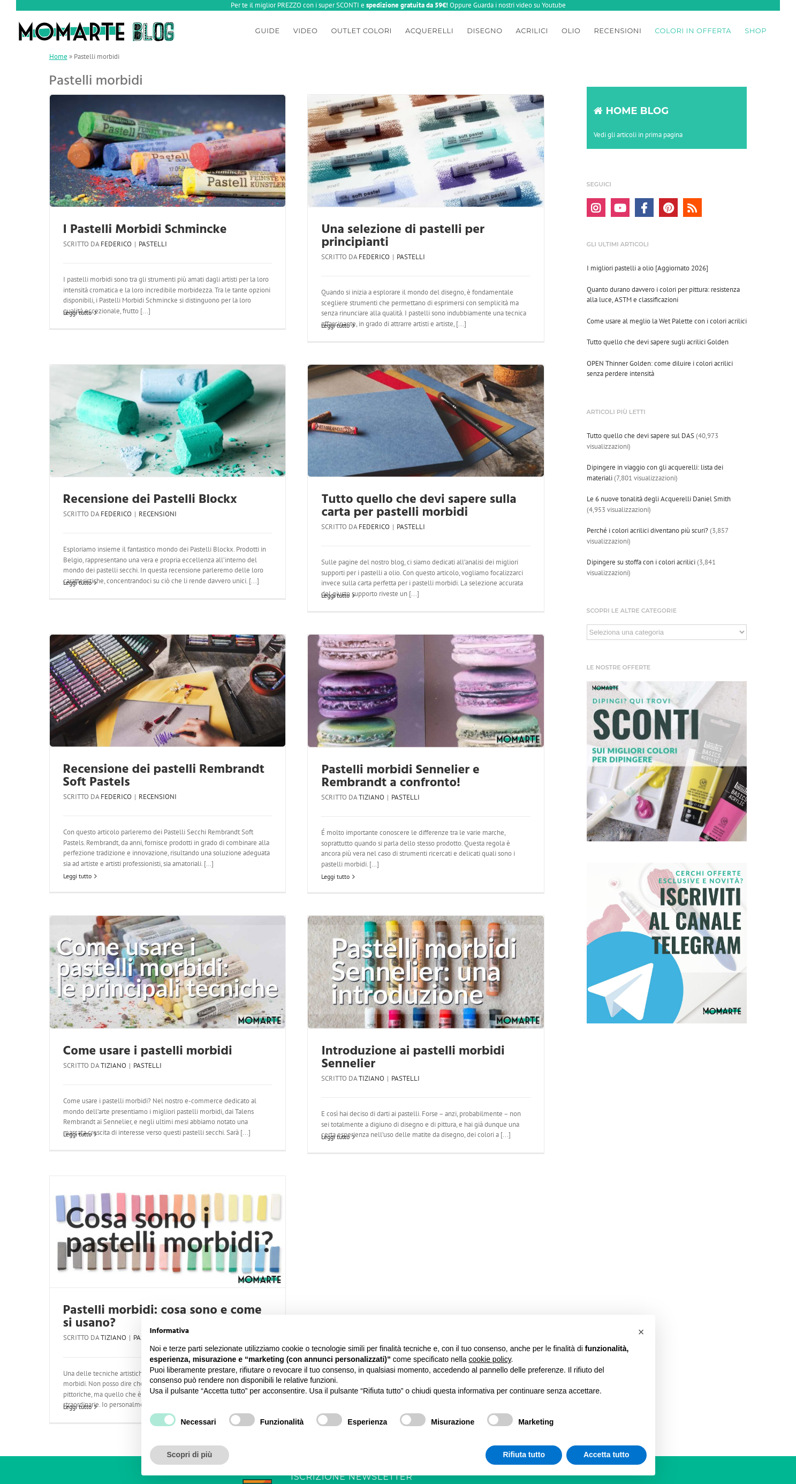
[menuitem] (267, 29)
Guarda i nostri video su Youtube (519, 5)
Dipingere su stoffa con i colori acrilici (641, 562)
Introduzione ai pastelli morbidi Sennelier (412, 1057)
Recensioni (158, 513)
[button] (641, 1331)
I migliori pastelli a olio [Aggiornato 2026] (647, 268)
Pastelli (153, 243)
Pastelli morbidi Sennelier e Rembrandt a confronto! (400, 776)
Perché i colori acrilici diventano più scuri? (647, 530)
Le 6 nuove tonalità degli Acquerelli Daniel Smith (659, 498)
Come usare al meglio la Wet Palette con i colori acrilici (667, 321)
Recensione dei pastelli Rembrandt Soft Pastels (163, 776)
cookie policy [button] (489, 1359)
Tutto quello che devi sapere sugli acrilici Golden (658, 341)
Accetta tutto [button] (606, 1454)
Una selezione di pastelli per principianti (402, 236)
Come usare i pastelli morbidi (147, 1051)
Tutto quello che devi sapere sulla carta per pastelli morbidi (418, 506)
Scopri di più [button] (190, 1454)
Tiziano (371, 797)
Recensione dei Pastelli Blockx (150, 499)
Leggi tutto (77, 312)
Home (58, 56)
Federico (116, 243)
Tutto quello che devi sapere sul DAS (640, 435)
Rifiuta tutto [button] (524, 1454)
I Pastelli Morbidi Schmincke (145, 230)
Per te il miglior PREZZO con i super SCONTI (295, 5)
